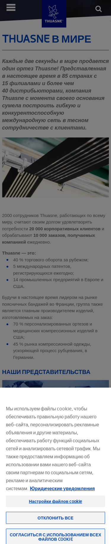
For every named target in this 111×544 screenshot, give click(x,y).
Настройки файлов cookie (55, 505)
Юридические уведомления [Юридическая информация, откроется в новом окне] (62, 492)
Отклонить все (55, 521)
